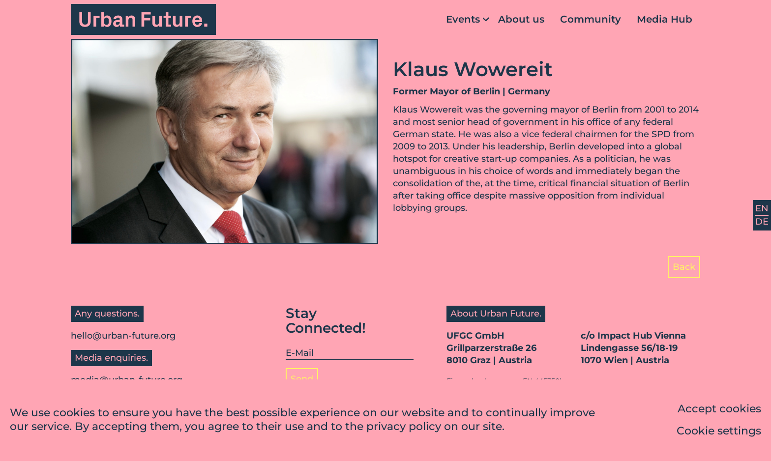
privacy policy (403, 428)
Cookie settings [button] (719, 432)
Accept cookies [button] (719, 410)
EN (762, 208)
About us (521, 19)
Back (684, 266)
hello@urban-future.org (123, 335)
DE (762, 221)
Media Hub (664, 19)
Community (590, 19)
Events (463, 19)
